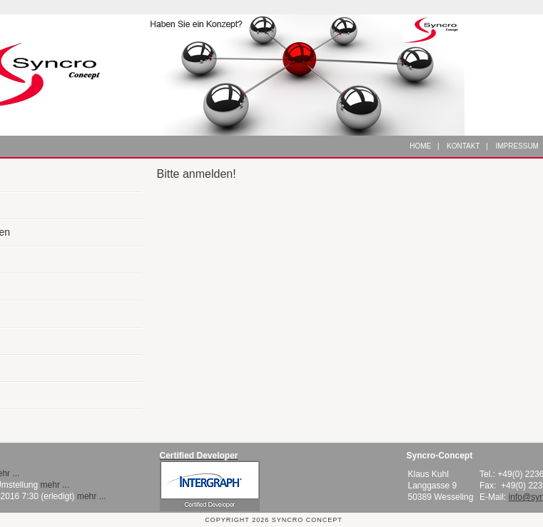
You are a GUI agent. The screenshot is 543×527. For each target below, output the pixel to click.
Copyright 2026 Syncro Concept (273, 519)
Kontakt (463, 146)
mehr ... (55, 485)
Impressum (517, 146)
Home (420, 146)
